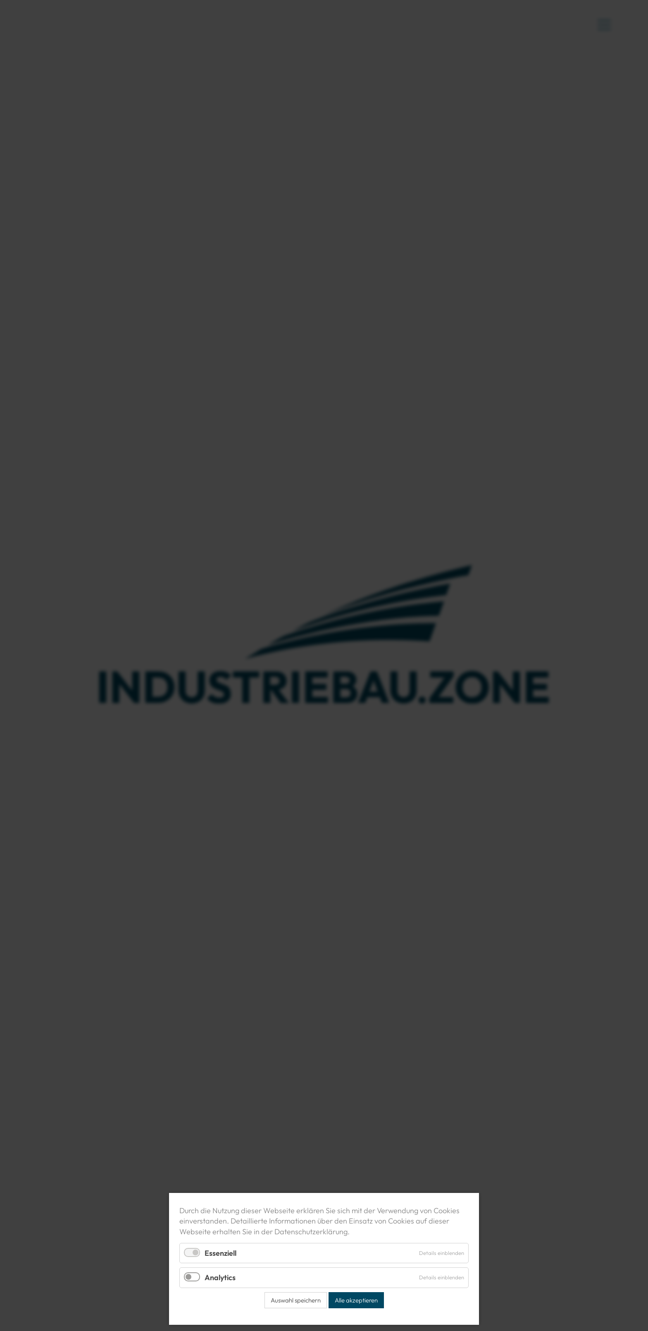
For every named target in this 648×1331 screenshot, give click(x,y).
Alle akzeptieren (356, 1300)
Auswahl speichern (296, 1300)
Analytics (220, 1277)
